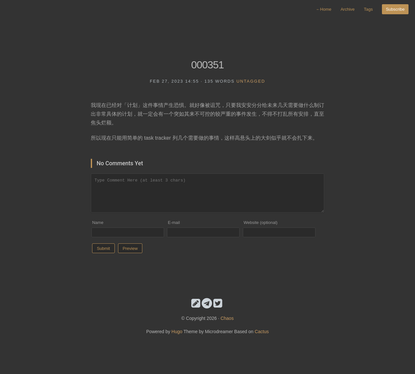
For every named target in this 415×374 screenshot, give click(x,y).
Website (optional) (260, 222)
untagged (250, 81)
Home (323, 9)
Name (97, 222)
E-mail (174, 222)
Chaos (226, 318)
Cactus (262, 331)
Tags (368, 9)
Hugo (177, 331)
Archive (347, 9)
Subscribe (395, 9)
